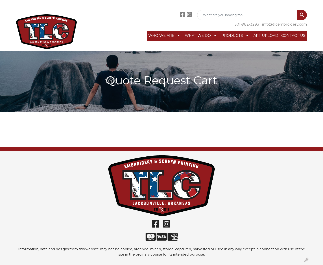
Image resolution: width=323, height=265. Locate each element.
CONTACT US (293, 35)
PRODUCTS (232, 35)
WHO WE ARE (161, 35)
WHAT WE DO (198, 35)
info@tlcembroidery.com (284, 24)
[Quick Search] (247, 15)
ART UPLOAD (265, 35)
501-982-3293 (247, 24)
